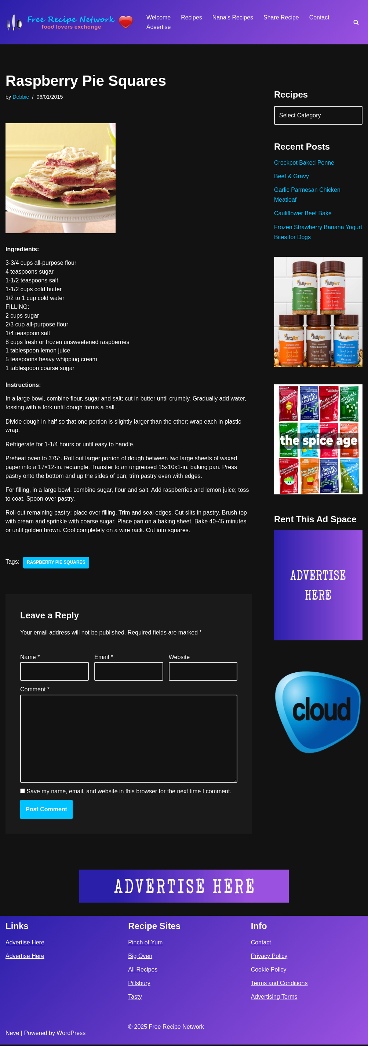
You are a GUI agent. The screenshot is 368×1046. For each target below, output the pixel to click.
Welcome (158, 17)
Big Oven (140, 957)
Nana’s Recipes (233, 17)
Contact (320, 17)
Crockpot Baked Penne (304, 163)
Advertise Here (25, 944)
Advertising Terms (274, 998)
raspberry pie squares (56, 563)
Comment (35, 690)
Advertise (158, 27)
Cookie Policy (269, 971)
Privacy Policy (269, 957)
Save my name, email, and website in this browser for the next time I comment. (128, 793)
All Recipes (142, 971)
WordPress (71, 1034)
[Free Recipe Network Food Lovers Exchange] (70, 22)
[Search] (356, 22)
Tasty (135, 998)
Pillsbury (139, 984)
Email (103, 658)
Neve (12, 1034)
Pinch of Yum (145, 944)
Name (30, 658)
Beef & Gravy (291, 176)
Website (179, 658)
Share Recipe (281, 17)
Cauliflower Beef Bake (303, 214)
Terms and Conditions (279, 984)
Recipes (191, 17)
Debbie (20, 97)
